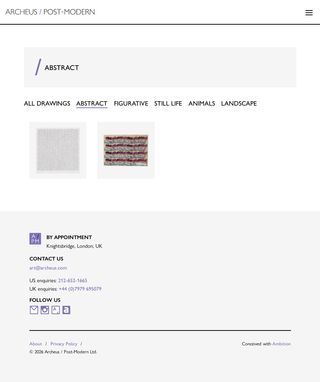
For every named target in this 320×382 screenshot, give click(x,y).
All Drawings (47, 102)
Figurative (131, 102)
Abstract (92, 102)
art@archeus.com (48, 267)
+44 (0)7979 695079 (80, 288)
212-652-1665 (72, 280)
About (35, 343)
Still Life (168, 102)
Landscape (239, 102)
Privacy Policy (63, 343)
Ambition (281, 343)
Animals (202, 102)
